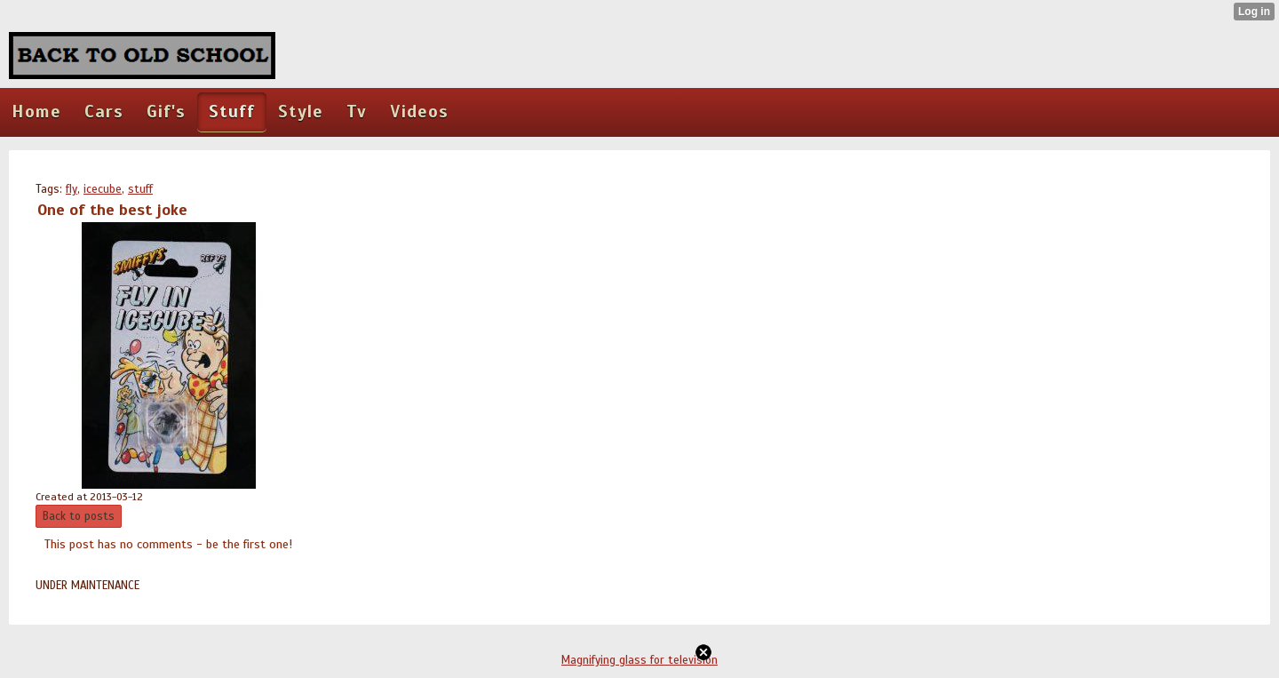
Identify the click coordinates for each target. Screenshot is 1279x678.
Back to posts (79, 516)
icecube (102, 189)
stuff (140, 189)
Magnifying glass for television (639, 660)
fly (71, 189)
